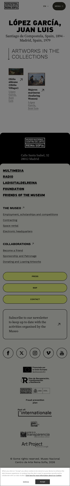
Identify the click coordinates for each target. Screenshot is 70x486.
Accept (42, 482)
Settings (26, 482)
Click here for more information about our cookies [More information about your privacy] (43, 476)
